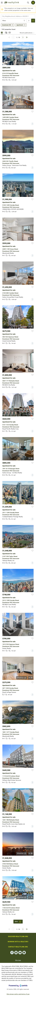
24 (31, 63)
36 (31, 370)
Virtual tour (21, 63)
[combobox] (18, 16)
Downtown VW (6, 25)
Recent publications (26, 33)
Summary (10, 32)
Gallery (2, 32)
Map (6, 32)
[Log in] (33, 2)
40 (31, 151)
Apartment (20, 25)
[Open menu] (2, 2)
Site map (18, 960)
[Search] (28, 2)
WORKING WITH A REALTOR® (18, 942)
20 (31, 458)
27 (31, 897)
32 (31, 853)
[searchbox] (17, 16)
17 (31, 722)
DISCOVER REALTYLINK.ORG (18, 936)
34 (31, 195)
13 (31, 326)
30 (31, 107)
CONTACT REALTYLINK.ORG (18, 947)
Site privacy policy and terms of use (18, 994)
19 (31, 546)
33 (31, 809)
